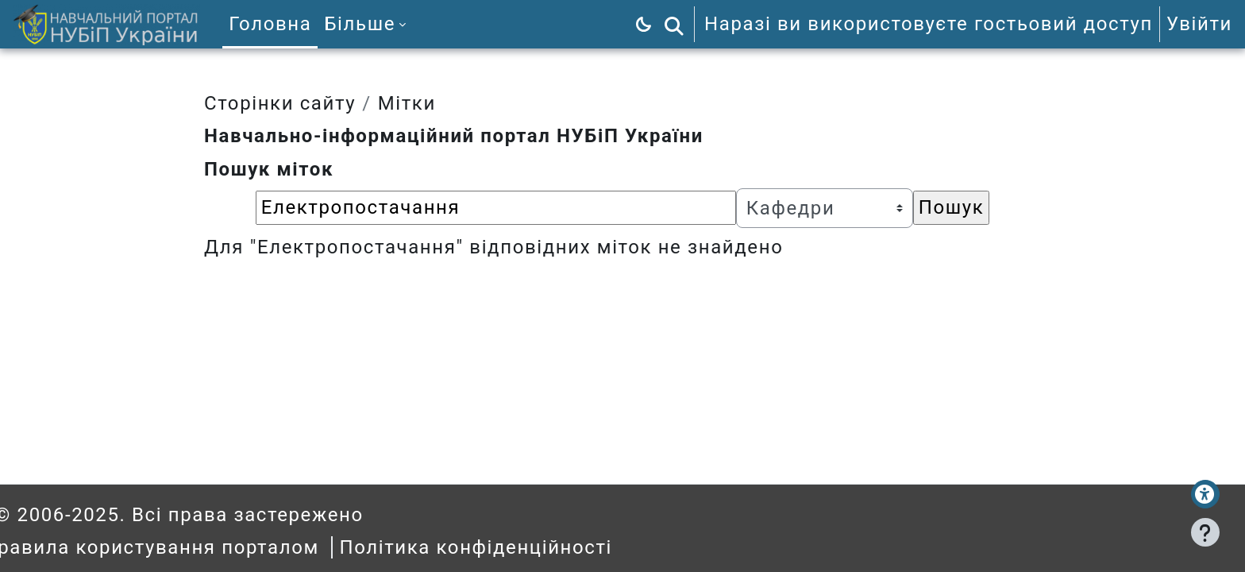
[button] (674, 24)
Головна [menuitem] (270, 24)
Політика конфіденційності (505, 547)
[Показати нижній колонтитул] (1205, 532)
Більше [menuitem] (359, 24)
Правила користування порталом (181, 547)
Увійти (1199, 24)
